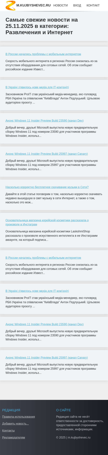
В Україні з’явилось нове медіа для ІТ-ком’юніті (37, 87)
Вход (77, 5)
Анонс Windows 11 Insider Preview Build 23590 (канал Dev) (45, 120)
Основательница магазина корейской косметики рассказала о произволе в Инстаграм (47, 222)
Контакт (92, 5)
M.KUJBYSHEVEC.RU (28, 5)
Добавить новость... (15, 423)
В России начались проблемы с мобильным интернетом (43, 54)
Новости (60, 5)
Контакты (8, 430)
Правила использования (18, 416)
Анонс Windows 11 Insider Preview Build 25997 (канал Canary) (47, 153)
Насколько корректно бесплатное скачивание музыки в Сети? (47, 187)
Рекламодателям (13, 437)
